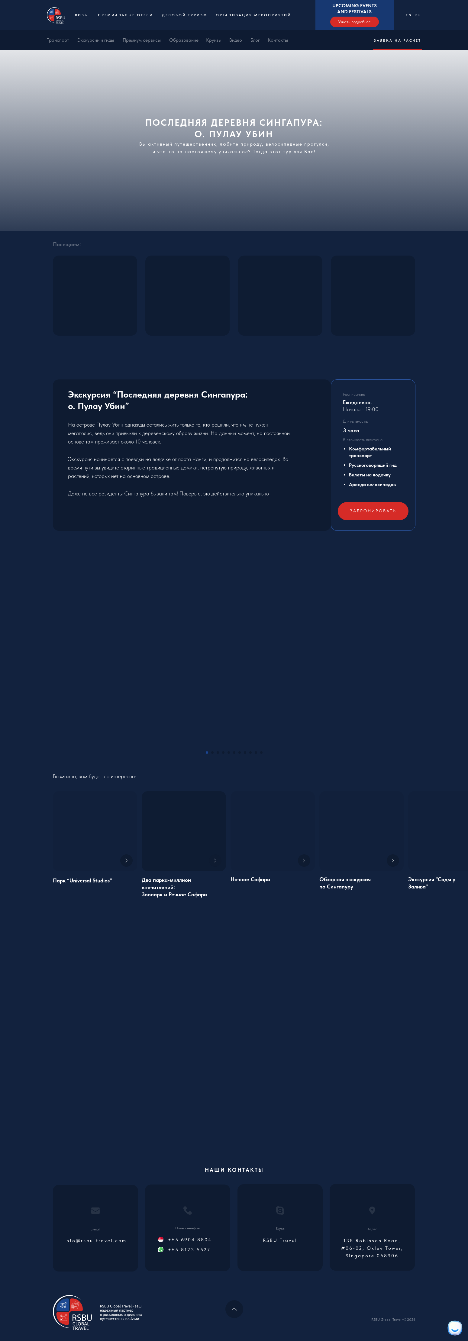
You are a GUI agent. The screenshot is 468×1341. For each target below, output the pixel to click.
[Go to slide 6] (234, 752)
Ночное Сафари (250, 879)
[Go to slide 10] (256, 752)
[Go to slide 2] (212, 752)
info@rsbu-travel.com (95, 1240)
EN (409, 15)
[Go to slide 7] (239, 752)
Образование (183, 40)
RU (418, 15)
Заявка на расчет (397, 40)
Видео (235, 40)
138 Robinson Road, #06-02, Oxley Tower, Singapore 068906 (372, 1248)
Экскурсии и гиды (95, 40)
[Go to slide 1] (207, 752)
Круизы (213, 40)
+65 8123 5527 (189, 1249)
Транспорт (58, 40)
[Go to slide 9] (250, 752)
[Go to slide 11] (261, 752)
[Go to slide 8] (245, 752)
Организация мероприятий (253, 15)
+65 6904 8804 (190, 1240)
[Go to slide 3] (218, 752)
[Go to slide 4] (223, 752)
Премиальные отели (125, 15)
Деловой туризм (185, 15)
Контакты (278, 40)
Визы (82, 15)
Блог (255, 40)
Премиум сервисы (142, 40)
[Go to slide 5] (229, 752)
